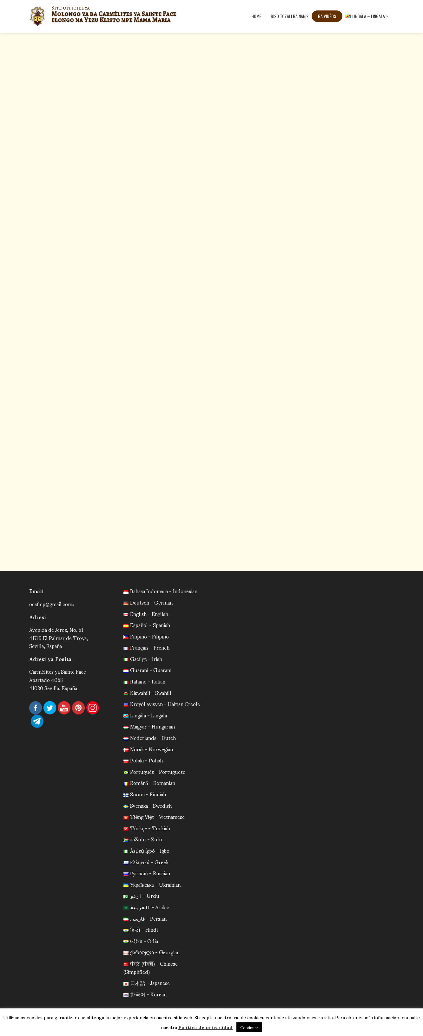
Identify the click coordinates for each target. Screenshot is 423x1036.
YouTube (64, 708)
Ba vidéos (327, 16)
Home (256, 16)
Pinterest (78, 708)
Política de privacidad (205, 1027)
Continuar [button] (249, 1027)
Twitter (49, 708)
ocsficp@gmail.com (50, 603)
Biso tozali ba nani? (289, 16)
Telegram (37, 721)
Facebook (35, 708)
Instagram (92, 708)
